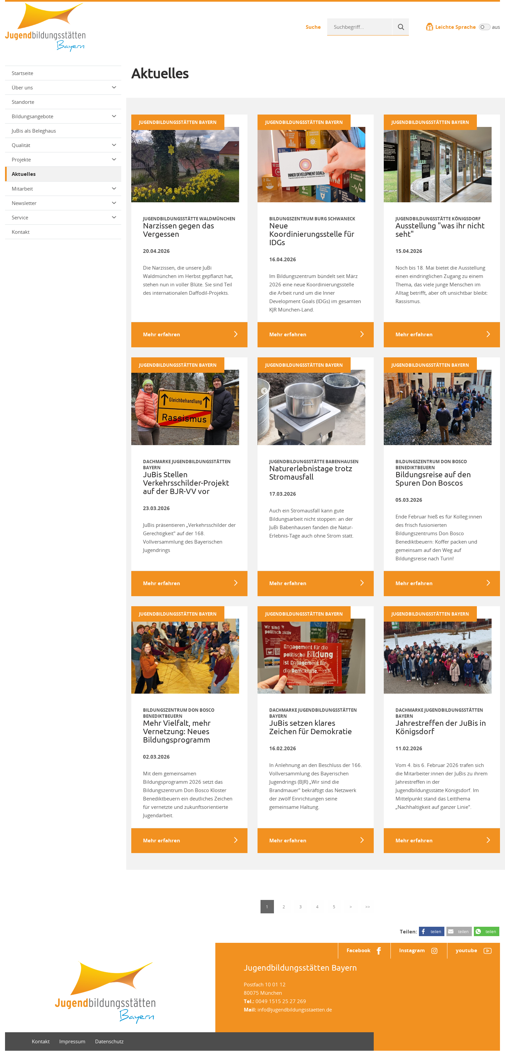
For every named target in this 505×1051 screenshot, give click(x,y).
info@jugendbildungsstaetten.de (295, 1009)
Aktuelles (23, 174)
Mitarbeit (64, 188)
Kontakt (20, 231)
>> (367, 907)
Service (64, 217)
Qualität (64, 145)
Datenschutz (109, 1041)
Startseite (22, 73)
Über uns (64, 87)
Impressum (72, 1041)
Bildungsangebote (64, 116)
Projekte (64, 159)
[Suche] (400, 26)
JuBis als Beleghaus (34, 130)
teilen (436, 931)
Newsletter (64, 203)
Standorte (23, 101)
